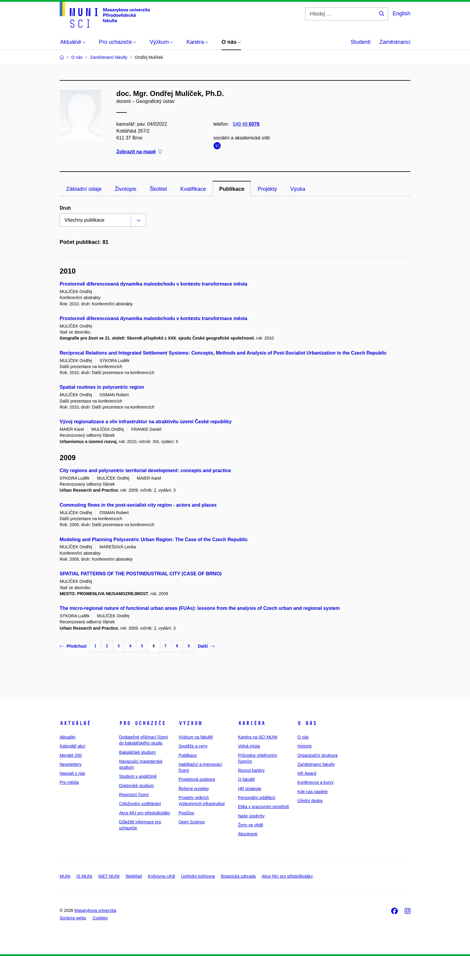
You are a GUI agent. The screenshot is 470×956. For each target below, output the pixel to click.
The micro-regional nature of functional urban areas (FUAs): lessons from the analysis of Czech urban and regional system (200, 608)
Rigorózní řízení (134, 794)
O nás (307, 723)
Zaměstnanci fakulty (316, 764)
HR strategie (249, 788)
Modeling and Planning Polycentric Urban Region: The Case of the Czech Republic (154, 539)
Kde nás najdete (312, 791)
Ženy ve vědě (250, 825)
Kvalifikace (193, 189)
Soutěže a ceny (193, 746)
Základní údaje (84, 189)
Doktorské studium (136, 785)
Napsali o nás (72, 773)
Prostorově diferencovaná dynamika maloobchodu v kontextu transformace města (153, 283)
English (401, 13)
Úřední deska (309, 800)
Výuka (297, 189)
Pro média (69, 782)
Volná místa (249, 746)
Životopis (125, 189)
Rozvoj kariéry (251, 770)
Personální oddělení (256, 797)
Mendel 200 (71, 755)
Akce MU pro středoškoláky (144, 813)
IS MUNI (84, 876)
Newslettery (71, 764)
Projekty (267, 189)
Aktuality (68, 737)
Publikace (231, 189)
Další (206, 646)
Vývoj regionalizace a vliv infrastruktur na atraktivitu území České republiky (146, 421)
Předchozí (73, 646)
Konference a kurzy (315, 782)
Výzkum (190, 723)
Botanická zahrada (238, 876)
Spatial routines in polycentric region (102, 387)
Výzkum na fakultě (196, 737)
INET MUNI (109, 876)
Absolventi (247, 834)
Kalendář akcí (72, 746)
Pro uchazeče (142, 723)
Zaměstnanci (394, 42)
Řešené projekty (194, 788)
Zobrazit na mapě (139, 151)
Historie (304, 746)
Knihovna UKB (161, 876)
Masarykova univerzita (95, 910)
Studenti (360, 42)
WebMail (134, 876)
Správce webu (73, 918)
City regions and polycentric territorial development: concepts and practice (145, 470)
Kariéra (251, 723)
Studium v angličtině (137, 776)
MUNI (65, 876)
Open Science (192, 822)
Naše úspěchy (251, 816)
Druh (65, 208)
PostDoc (187, 813)
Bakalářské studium (137, 752)
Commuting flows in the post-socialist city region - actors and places (138, 505)
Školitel (158, 189)
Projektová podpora (197, 779)
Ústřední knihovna (198, 876)
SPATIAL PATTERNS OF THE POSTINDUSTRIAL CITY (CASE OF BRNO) (141, 573)
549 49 (246, 124)
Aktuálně (75, 723)
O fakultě (246, 779)
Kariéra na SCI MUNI (257, 737)
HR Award (306, 773)
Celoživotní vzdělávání (140, 803)
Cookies (100, 918)
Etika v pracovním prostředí (263, 806)
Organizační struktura (317, 755)
